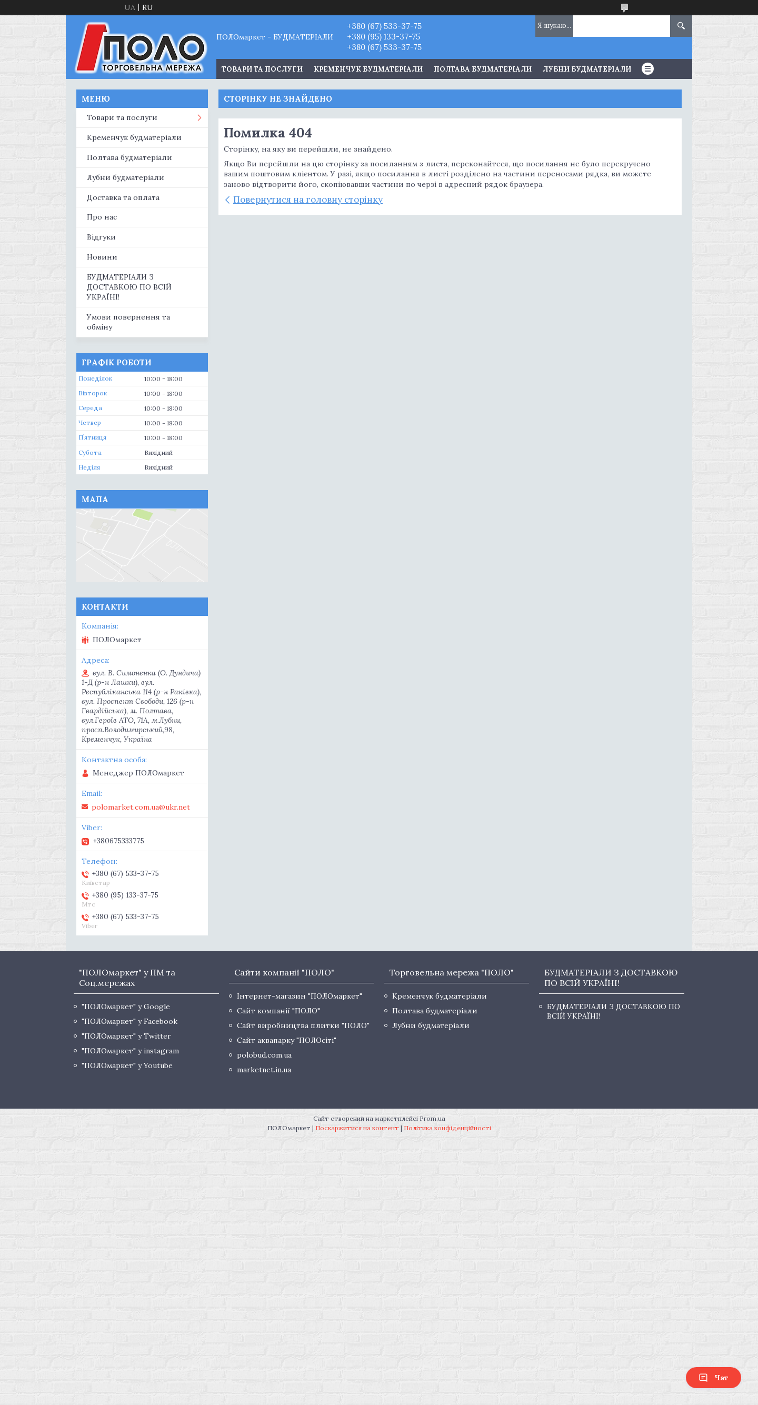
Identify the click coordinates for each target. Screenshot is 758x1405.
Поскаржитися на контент (357, 1128)
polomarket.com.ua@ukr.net (141, 807)
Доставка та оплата (123, 197)
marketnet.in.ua (264, 1069)
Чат (714, 1377)
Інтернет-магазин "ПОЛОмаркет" (299, 996)
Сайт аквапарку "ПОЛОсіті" (286, 1040)
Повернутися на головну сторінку (308, 199)
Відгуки (101, 237)
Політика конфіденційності (447, 1128)
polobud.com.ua (264, 1055)
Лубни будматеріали (587, 69)
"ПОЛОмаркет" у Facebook (129, 1021)
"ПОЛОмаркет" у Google (126, 1006)
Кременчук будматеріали (368, 69)
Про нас (102, 217)
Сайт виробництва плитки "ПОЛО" (303, 1025)
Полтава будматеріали (483, 69)
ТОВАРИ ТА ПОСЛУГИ (262, 69)
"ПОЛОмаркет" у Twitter (126, 1036)
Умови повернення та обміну (128, 322)
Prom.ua (432, 1118)
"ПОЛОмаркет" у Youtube (127, 1065)
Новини (102, 257)
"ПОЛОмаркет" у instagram (130, 1050)
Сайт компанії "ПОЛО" (278, 1010)
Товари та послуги (122, 117)
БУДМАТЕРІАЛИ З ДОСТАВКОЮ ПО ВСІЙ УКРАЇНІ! (129, 287)
